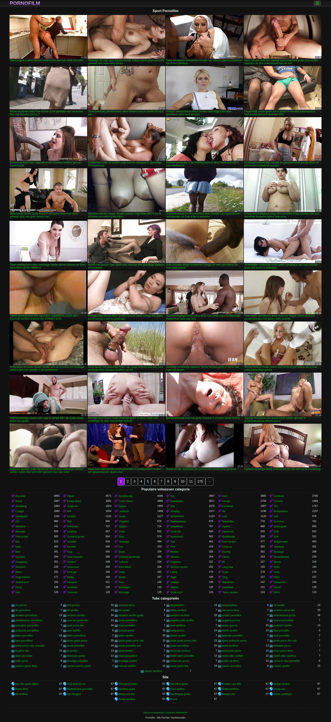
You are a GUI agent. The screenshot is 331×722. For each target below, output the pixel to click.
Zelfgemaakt (281, 541)
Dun (172, 541)
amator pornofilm (231, 615)
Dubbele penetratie (129, 556)
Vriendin (71, 541)
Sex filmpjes (74, 694)
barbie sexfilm (230, 630)
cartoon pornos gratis (79, 666)
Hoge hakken (22, 577)
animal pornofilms (283, 620)
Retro (277, 592)
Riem (276, 567)
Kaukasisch (176, 536)
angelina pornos (231, 620)
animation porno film (26, 625)
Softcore (123, 561)
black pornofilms (128, 655)
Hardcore (279, 496)
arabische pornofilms (27, 630)
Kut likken (227, 506)
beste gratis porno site (131, 640)
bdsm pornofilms (76, 635)
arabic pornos (229, 625)
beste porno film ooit (285, 640)
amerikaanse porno (284, 615)
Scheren (278, 501)
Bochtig (226, 551)
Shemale (20, 531)
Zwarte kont (22, 582)
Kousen (71, 516)
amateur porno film (284, 610)
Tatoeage (124, 541)
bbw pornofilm (281, 630)
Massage (124, 592)
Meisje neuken (282, 684)
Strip (121, 536)
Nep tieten (228, 582)
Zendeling (21, 506)
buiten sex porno (179, 661)
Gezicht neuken (179, 567)
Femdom (72, 582)
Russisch (20, 567)
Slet (69, 521)
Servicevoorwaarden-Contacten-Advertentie (165, 712)
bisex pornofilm (24, 655)
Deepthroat (176, 526)
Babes (122, 506)
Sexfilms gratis (127, 689)
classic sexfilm (282, 666)
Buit (172, 506)
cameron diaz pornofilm (287, 661)
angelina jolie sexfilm (182, 620)
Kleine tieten (74, 501)
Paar (69, 551)
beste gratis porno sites (183, 640)
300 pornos (73, 605)
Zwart (122, 531)
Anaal (122, 516)
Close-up (227, 546)
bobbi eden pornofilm (182, 655)
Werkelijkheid (281, 556)
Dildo (18, 546)
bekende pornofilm (232, 635)
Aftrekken (279, 546)
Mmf (17, 551)
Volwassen (280, 582)
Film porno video (128, 684)
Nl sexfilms (21, 694)
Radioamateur (178, 521)
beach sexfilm (178, 635)
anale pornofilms (128, 620)
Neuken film (228, 694)
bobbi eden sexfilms (285, 655)
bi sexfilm (72, 650)
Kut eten (20, 556)
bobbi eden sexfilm (232, 655)
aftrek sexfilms (178, 610)
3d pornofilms (229, 605)
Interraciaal (21, 536)
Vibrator (174, 556)
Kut (172, 496)
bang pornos (177, 630)
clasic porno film (179, 666)
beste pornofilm (75, 645)
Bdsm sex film (126, 694)
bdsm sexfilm (126, 635)
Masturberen (281, 511)
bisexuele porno (76, 655)
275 (200, 481)
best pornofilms (24, 640)
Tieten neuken (230, 592)
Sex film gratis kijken (26, 684)
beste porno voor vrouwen (30, 645)
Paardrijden (176, 501)
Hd (223, 511)
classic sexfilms (153, 671)
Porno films (21, 689)
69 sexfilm (124, 610)
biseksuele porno (231, 650)
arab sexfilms (177, 625)
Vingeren (124, 521)
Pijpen (70, 496)
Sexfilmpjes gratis (180, 694)
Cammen (72, 592)
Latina (173, 572)
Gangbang (21, 561)
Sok (17, 592)
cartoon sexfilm (127, 666)
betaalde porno (282, 645)
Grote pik (175, 531)
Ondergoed (280, 526)
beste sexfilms (230, 645)
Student (71, 561)
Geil (276, 516)
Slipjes (122, 526)
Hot (17, 521)
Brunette (20, 496)
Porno (173, 699)
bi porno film (22, 650)
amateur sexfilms (180, 615)
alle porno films (230, 610)
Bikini (18, 572)
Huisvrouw (73, 567)
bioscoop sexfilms (180, 650)
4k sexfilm (72, 610)
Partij (276, 572)
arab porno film (75, 625)
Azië (224, 516)
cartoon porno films (26, 666)
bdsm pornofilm (24, 635)
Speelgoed (21, 516)
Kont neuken (229, 541)
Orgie (225, 572)
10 (182, 481)
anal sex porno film (77, 620)
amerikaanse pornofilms (28, 620)
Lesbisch (124, 511)
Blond (18, 501)
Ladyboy (72, 531)
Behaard (20, 526)
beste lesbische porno (234, 640)
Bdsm (122, 551)
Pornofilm (25, 3)
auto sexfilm (74, 630)
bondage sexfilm (128, 661)
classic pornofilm (231, 666)
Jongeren (72, 506)
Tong (225, 577)
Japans (226, 526)
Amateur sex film (231, 684)
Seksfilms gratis (179, 684)
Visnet (277, 587)
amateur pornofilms (26, 615)
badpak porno (126, 630)
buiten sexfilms (230, 661)
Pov (121, 546)
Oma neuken (177, 689)
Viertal (225, 556)
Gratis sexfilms (230, 689)
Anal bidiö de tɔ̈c (76, 684)
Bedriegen (124, 587)
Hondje (226, 501)
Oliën (276, 577)
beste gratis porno (77, 640)
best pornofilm (281, 635)
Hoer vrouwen (75, 556)
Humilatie (72, 587)
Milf (69, 511)
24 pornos (21, 605)
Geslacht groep (75, 536)
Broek (122, 577)
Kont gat (72, 572)
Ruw (121, 582)
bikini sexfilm (126, 650)
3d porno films (126, 605)
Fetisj (122, 572)
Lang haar (227, 567)
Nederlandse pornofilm (80, 689)
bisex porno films (283, 650)
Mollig (70, 577)
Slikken (174, 587)
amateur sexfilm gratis (131, 615)
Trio (276, 506)
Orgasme (175, 561)
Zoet (276, 531)
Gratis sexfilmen (283, 694)
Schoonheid (177, 516)
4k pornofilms (22, 610)
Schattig (174, 511)
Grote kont (176, 592)
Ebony (277, 561)
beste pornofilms (179, 645)
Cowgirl (19, 511)
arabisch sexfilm (283, 625)
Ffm (172, 546)
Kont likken (125, 567)
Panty (18, 587)
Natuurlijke (228, 521)
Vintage (174, 582)
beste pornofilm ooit (130, 645)
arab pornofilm (127, 625)
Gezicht (71, 546)
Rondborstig (125, 496)
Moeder (174, 551)
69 (223, 561)
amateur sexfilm (76, 615)
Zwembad (227, 587)
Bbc (17, 541)
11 (191, 481)
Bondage (279, 551)
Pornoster (72, 526)
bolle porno (21, 661)
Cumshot (279, 521)
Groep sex (279, 689)
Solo (276, 536)
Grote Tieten (126, 501)
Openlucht (228, 531)
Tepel (173, 577)
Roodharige (228, 536)
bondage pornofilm (77, 661)
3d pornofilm (177, 605)
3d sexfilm (279, 605)
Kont (224, 496)
